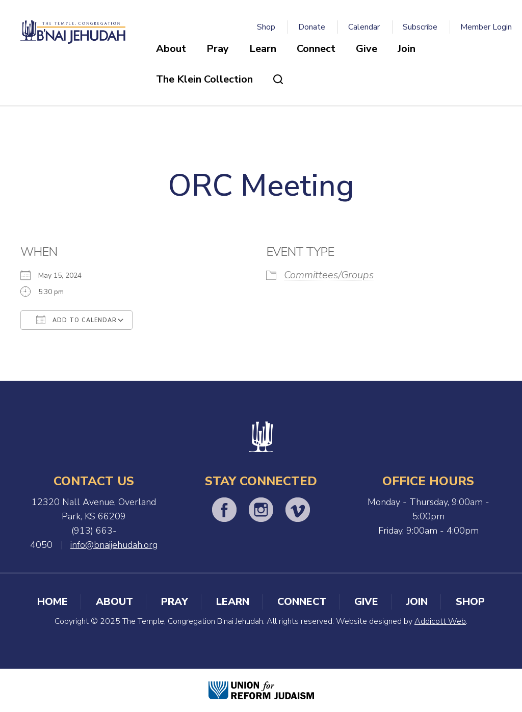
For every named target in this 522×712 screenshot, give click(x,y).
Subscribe (420, 27)
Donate (311, 27)
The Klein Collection (204, 79)
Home (52, 602)
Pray (217, 49)
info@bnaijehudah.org (114, 545)
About (171, 49)
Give (366, 49)
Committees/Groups (329, 275)
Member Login (486, 27)
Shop (266, 27)
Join (406, 49)
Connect (316, 49)
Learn (262, 49)
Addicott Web (440, 621)
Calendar (364, 27)
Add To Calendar (76, 319)
